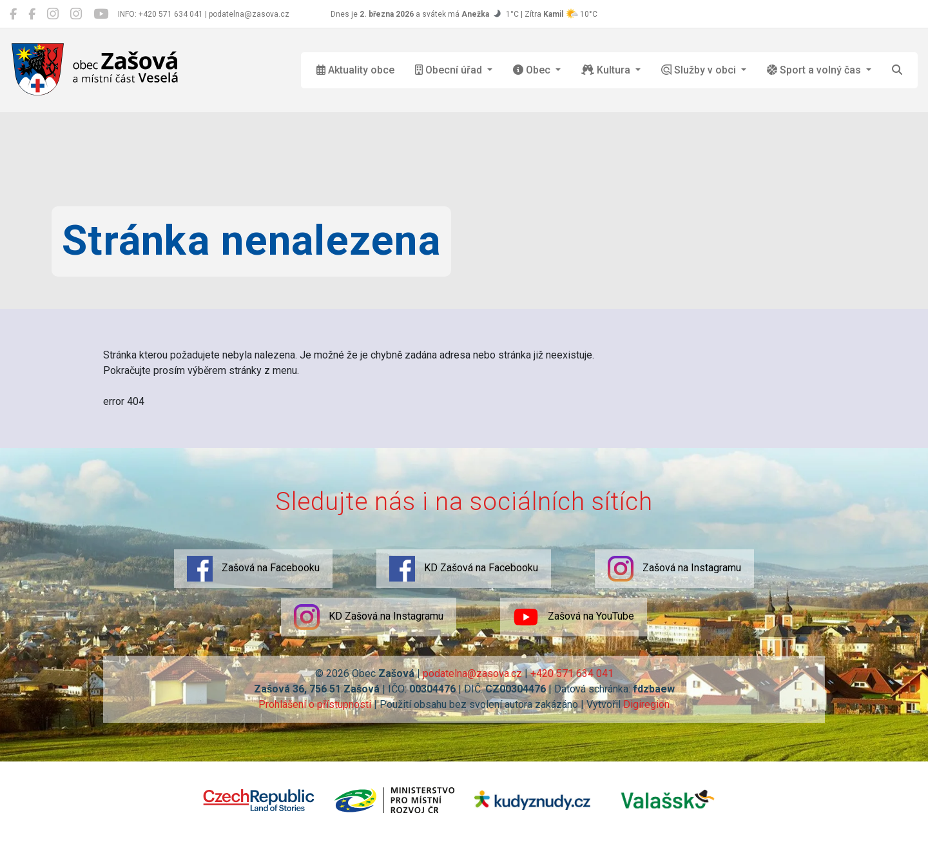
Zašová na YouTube (573, 617)
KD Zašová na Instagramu (368, 617)
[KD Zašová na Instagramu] (76, 14)
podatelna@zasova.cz (472, 673)
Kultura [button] (607, 70)
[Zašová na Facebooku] (13, 14)
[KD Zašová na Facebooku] (31, 14)
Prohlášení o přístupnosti (314, 704)
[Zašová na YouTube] (100, 14)
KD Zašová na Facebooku (463, 569)
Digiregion (646, 704)
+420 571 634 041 (572, 673)
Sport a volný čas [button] (815, 70)
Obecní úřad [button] (450, 70)
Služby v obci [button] (700, 70)
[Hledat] (897, 70)
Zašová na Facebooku (253, 569)
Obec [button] (533, 70)
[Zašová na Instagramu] (53, 14)
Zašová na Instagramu (674, 569)
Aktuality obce (355, 70)
